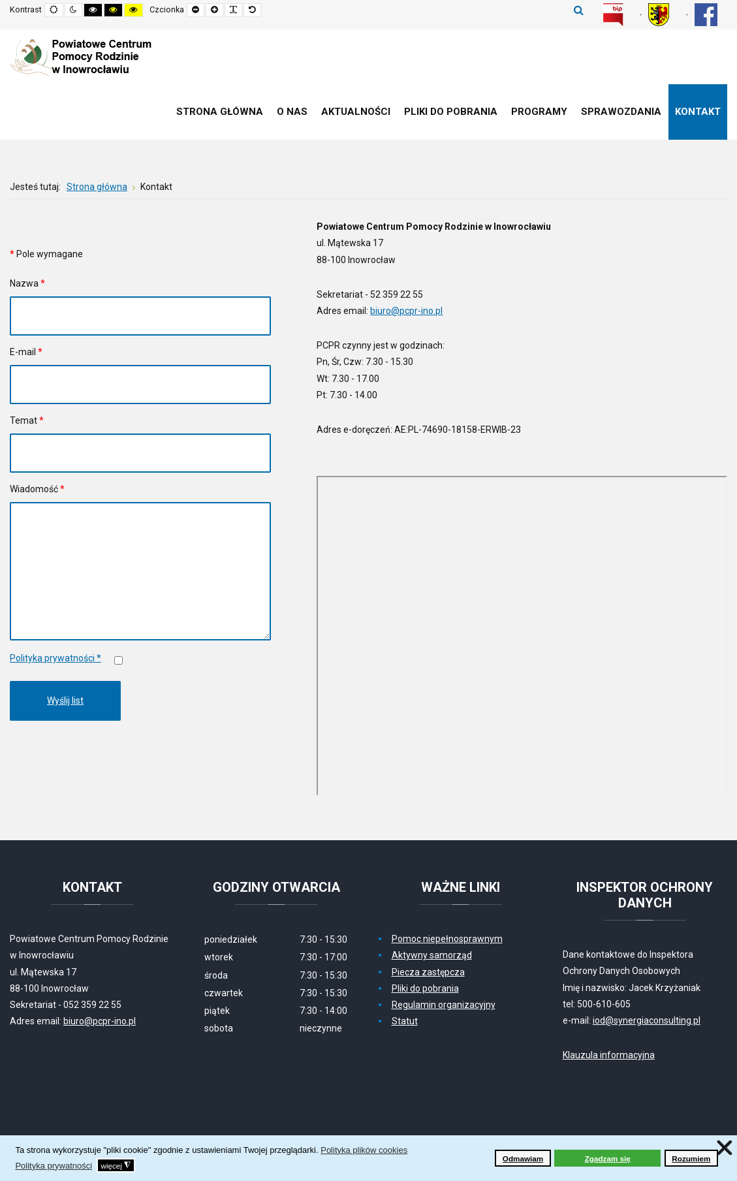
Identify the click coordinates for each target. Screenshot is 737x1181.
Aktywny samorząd (432, 955)
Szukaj (579, 9)
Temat (27, 420)
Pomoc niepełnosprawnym (447, 939)
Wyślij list (65, 700)
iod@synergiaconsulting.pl (646, 1020)
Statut (405, 1021)
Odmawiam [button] (523, 1158)
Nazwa (27, 283)
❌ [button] (724, 1147)
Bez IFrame (522, 636)
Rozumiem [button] (691, 1158)
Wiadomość (37, 489)
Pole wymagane (46, 254)
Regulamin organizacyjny (443, 1005)
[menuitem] (220, 112)
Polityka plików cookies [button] (364, 1150)
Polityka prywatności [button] (53, 1166)
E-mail (26, 352)
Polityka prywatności (55, 658)
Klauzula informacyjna (609, 1055)
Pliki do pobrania (425, 988)
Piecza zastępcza (428, 972)
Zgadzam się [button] (608, 1158)
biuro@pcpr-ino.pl (406, 311)
